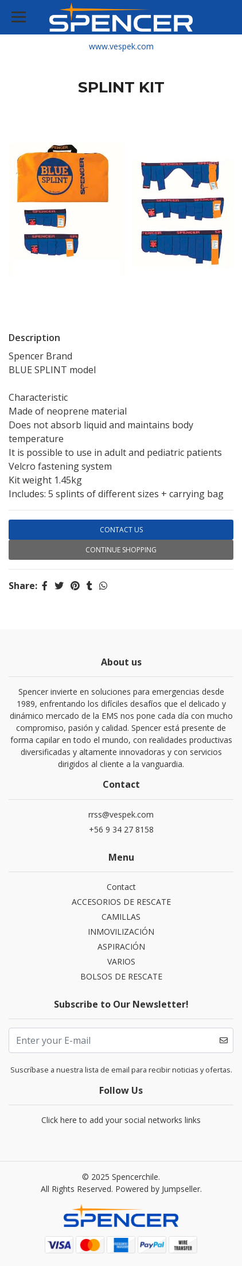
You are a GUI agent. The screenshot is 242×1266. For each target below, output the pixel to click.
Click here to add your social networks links (121, 1119)
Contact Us (121, 530)
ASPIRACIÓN (121, 946)
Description (34, 337)
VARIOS (121, 961)
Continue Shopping (121, 550)
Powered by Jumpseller (157, 1188)
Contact (121, 886)
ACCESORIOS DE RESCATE (121, 901)
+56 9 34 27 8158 (121, 829)
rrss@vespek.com (121, 814)
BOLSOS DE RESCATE (121, 976)
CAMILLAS (121, 916)
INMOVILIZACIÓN (121, 931)
